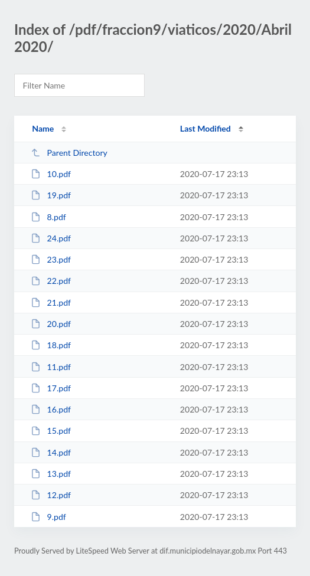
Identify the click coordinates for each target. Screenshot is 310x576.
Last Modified (205, 128)
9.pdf (48, 517)
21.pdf (51, 302)
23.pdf (51, 259)
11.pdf (51, 367)
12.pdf (51, 495)
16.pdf (51, 409)
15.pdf (51, 431)
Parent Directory (69, 153)
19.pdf (51, 195)
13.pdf (51, 474)
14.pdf (51, 452)
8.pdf (48, 217)
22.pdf (51, 281)
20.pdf (51, 324)
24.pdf (51, 238)
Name (43, 128)
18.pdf (51, 345)
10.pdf (51, 174)
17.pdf (51, 388)
